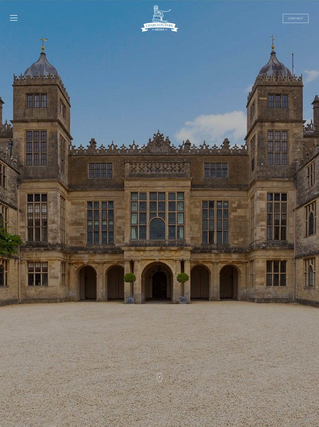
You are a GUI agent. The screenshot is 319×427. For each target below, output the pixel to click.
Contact (295, 18)
